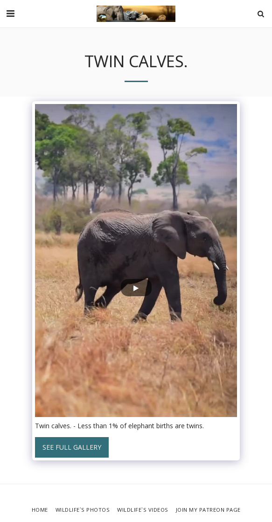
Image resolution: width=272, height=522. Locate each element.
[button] (10, 13)
